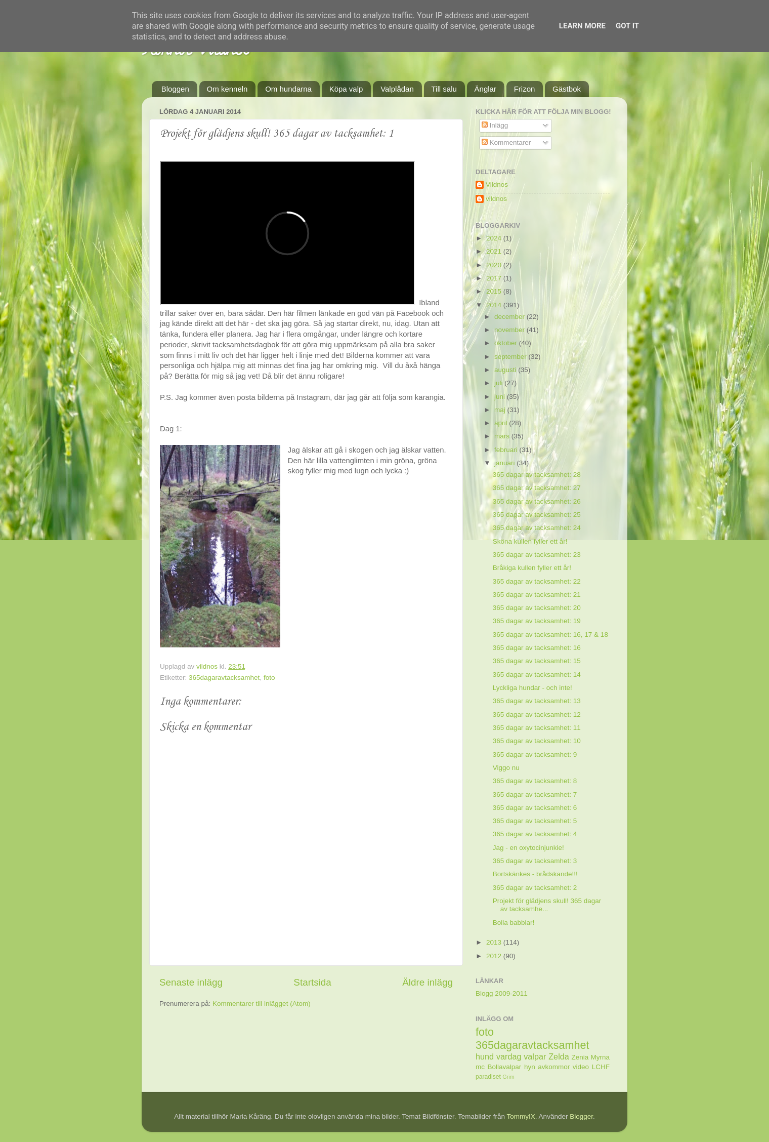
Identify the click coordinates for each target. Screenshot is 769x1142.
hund (485, 1056)
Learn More (582, 25)
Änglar (485, 89)
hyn (529, 1067)
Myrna (600, 1057)
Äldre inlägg (427, 982)
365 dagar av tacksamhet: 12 (537, 714)
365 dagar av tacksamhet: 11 (537, 727)
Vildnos (497, 184)
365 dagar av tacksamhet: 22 (537, 581)
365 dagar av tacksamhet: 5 (535, 821)
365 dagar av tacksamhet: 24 (537, 528)
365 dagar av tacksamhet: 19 (537, 621)
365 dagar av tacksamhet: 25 (537, 514)
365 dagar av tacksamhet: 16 (537, 647)
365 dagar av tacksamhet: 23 (537, 554)
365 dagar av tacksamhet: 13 (537, 701)
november (510, 330)
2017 (494, 278)
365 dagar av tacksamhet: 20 (537, 607)
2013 (494, 942)
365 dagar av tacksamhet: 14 (537, 674)
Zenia (580, 1057)
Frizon (524, 89)
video (581, 1067)
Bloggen (175, 89)
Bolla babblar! (514, 922)
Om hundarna (288, 89)
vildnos (496, 198)
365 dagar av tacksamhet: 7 (535, 794)
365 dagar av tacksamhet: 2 (535, 887)
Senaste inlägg (191, 982)
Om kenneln (227, 89)
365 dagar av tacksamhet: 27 (537, 488)
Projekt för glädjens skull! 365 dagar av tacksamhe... (547, 905)
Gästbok (566, 89)
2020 (494, 265)
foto (269, 677)
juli (499, 383)
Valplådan (397, 89)
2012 (494, 956)
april (501, 423)
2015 (494, 291)
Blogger (581, 1116)
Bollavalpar (505, 1067)
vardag (509, 1056)
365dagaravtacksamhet (224, 677)
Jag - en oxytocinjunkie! (528, 847)
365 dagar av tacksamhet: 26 (537, 501)
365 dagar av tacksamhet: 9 (535, 754)
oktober (506, 343)
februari (507, 450)
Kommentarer (506, 142)
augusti (506, 370)
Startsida (312, 982)
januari (505, 463)
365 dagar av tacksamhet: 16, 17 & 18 (550, 634)
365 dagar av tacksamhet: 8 (535, 781)
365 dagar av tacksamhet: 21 (537, 594)
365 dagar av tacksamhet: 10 (537, 741)
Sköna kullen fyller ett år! (530, 541)
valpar (535, 1056)
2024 (494, 238)
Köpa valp (346, 89)
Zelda (558, 1056)
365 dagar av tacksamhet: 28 (537, 474)
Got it (627, 25)
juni (500, 396)
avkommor (554, 1067)
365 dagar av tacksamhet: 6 (535, 807)
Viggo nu (506, 767)
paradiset (488, 1076)
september (511, 356)
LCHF (601, 1067)
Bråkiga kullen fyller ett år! (532, 568)
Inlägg (495, 125)
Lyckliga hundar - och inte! (532, 687)
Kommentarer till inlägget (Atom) (261, 1003)
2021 (494, 251)
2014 (494, 305)
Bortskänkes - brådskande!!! (535, 874)
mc (480, 1067)
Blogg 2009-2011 (502, 993)
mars (502, 436)
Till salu (444, 89)
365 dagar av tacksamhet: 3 (535, 861)
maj (500, 410)
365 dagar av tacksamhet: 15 (537, 661)
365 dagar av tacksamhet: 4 (535, 834)
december (510, 316)
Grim (508, 1077)
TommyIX (521, 1116)
